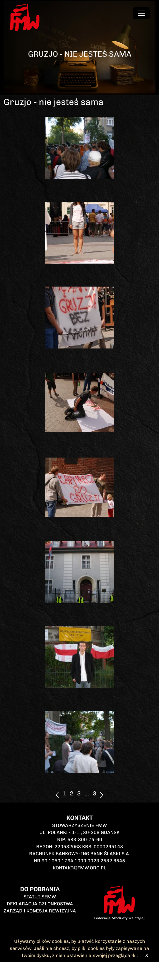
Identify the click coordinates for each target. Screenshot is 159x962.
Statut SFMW (40, 896)
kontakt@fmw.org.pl (79, 868)
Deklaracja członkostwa (40, 904)
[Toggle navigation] (141, 13)
